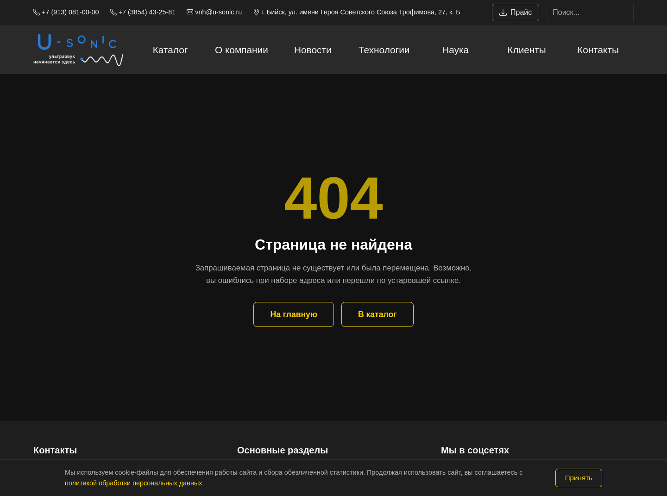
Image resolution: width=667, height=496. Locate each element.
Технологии (384, 49)
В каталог (377, 314)
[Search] (590, 12)
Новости (313, 49)
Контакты (598, 49)
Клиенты (526, 49)
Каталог (170, 49)
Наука (455, 49)
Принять (578, 478)
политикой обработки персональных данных (133, 483)
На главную (293, 314)
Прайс (515, 12)
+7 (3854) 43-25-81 (143, 12)
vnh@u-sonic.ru (214, 12)
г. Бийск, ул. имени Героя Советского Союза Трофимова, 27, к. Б (356, 12)
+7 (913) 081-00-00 (66, 12)
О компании (241, 49)
